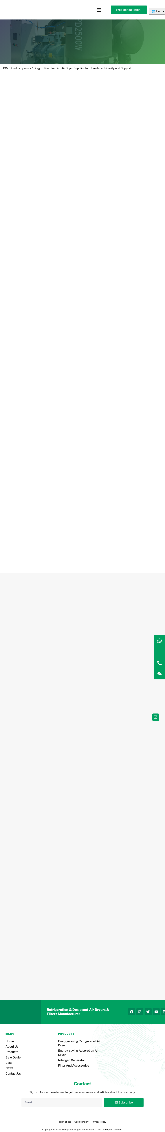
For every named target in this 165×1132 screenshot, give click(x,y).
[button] (99, 10)
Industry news (22, 68)
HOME (6, 68)
